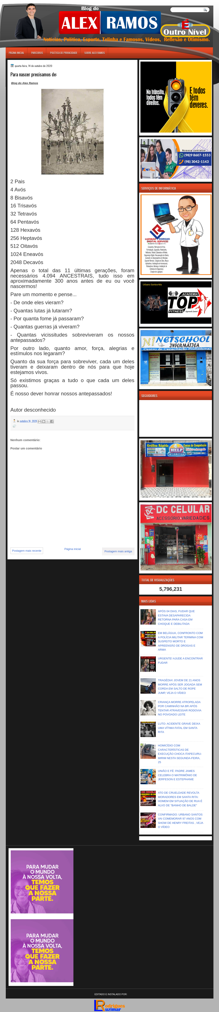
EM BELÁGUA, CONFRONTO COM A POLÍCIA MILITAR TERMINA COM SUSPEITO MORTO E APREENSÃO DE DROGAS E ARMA (180, 641)
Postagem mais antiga (118, 551)
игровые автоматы (25, 2)
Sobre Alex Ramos (94, 53)
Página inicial (16, 53)
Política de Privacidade (63, 53)
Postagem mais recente (27, 550)
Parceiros (37, 53)
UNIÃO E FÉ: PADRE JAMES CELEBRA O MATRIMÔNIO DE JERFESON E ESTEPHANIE (177, 775)
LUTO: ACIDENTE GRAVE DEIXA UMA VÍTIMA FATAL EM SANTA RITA (179, 728)
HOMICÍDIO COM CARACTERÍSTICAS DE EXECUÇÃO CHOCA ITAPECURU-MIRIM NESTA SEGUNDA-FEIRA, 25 (180, 754)
